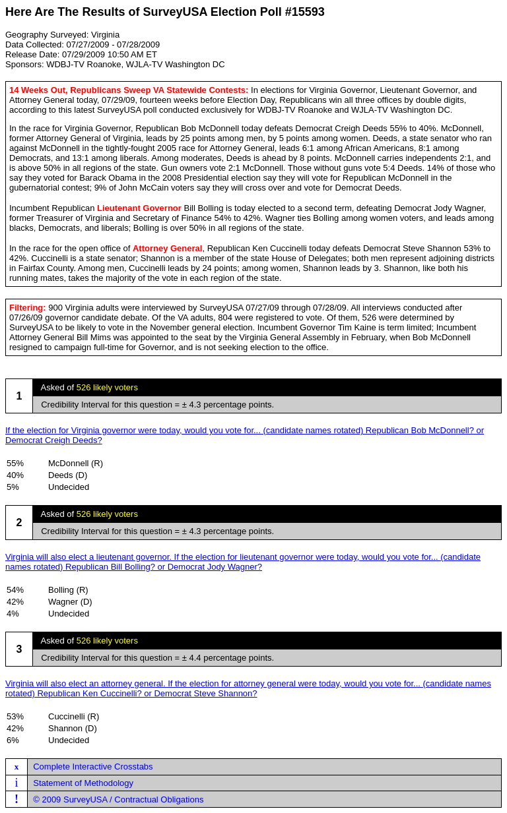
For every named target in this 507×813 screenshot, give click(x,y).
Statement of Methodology (83, 783)
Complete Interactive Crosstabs (92, 766)
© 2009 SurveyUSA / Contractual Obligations (118, 799)
